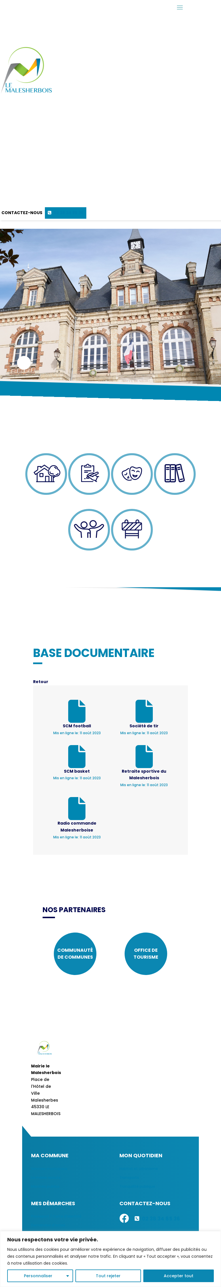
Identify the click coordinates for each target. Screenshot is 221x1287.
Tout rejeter (108, 1276)
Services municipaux (49, 1168)
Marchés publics (45, 1186)
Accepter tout (178, 1276)
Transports (129, 1177)
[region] (110, 1259)
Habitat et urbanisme (138, 1168)
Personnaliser (38, 1276)
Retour (40, 682)
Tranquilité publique (137, 1186)
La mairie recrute (46, 1177)
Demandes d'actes (48, 1225)
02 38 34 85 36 (68, 213)
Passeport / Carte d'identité (56, 1216)
